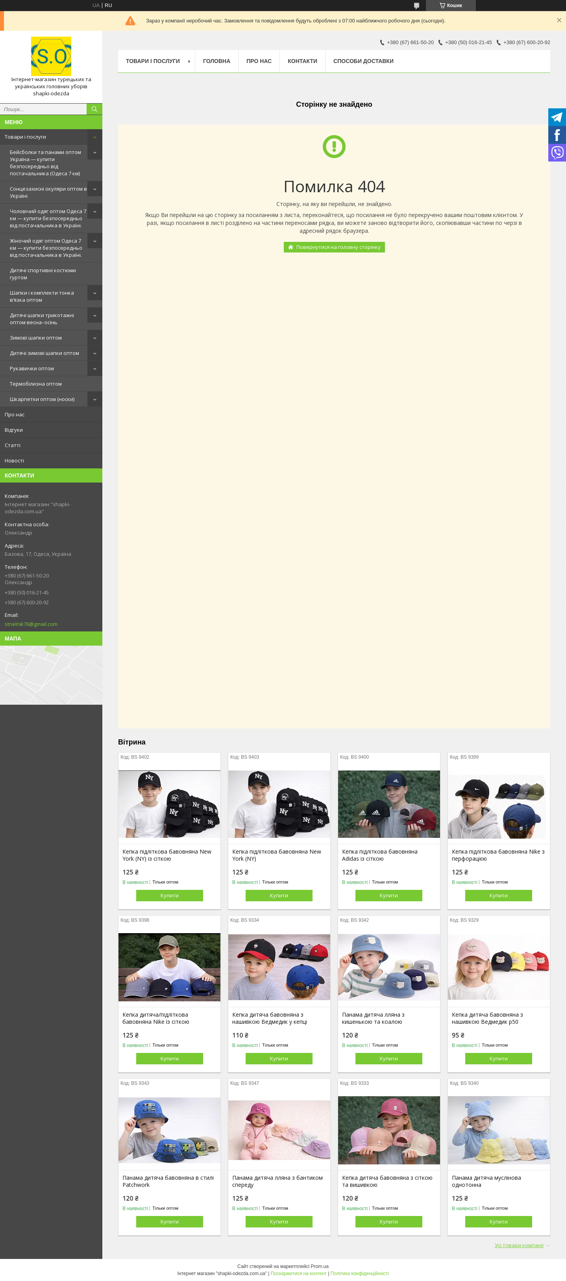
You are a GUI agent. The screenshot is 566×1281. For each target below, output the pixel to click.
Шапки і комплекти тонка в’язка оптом (42, 296)
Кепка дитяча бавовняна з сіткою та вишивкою (387, 1181)
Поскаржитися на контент (299, 1273)
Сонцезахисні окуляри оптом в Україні (48, 192)
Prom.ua (320, 1266)
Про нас (14, 414)
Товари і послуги (25, 136)
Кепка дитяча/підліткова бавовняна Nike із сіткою (155, 1018)
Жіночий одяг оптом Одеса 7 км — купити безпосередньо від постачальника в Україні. (46, 247)
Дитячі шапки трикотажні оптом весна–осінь (42, 319)
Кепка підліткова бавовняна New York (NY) (276, 855)
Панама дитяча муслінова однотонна (486, 1181)
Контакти (302, 61)
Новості (14, 460)
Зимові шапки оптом (36, 337)
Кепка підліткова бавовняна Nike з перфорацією (498, 855)
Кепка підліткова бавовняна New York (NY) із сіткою (166, 855)
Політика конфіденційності (360, 1273)
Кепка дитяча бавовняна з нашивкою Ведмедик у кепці (269, 1018)
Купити (170, 895)
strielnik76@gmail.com (31, 624)
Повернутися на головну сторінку (338, 247)
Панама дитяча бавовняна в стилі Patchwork (168, 1181)
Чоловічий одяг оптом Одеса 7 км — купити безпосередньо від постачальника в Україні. (48, 218)
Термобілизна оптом (36, 383)
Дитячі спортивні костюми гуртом (43, 274)
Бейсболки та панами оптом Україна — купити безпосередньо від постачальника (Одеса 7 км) (45, 163)
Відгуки (14, 429)
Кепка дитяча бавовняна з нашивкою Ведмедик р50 (487, 1018)
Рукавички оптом (32, 368)
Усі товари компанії (519, 1245)
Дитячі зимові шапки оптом (44, 352)
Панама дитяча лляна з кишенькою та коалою (373, 1018)
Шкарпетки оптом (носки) (42, 399)
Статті (12, 445)
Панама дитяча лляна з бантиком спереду (277, 1181)
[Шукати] (94, 109)
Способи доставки (363, 61)
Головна (216, 61)
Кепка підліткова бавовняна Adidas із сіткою (380, 855)
